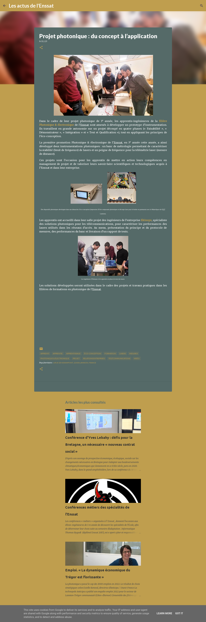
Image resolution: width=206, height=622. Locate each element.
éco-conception (92, 353)
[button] (41, 48)
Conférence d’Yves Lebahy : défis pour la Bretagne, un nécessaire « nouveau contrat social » (100, 444)
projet (76, 358)
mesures (133, 353)
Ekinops (146, 220)
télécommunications (119, 358)
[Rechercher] (58, 5)
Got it (179, 613)
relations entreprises (94, 358)
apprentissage (73, 353)
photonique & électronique (55, 358)
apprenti (45, 353)
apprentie (58, 353)
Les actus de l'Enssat (31, 6)
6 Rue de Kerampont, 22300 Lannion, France (74, 362)
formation (110, 353)
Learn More (164, 613)
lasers (122, 353)
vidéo (136, 358)
